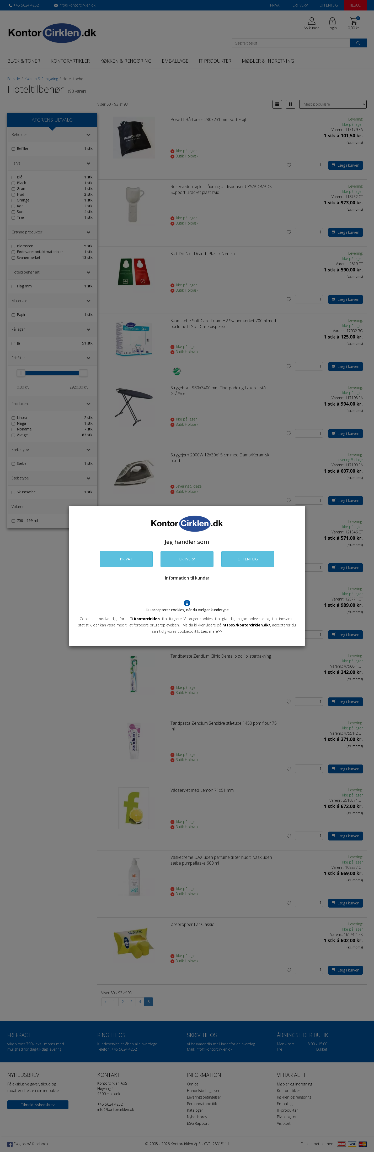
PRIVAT (126, 558)
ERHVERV (187, 558)
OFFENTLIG (248, 558)
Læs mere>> (211, 631)
